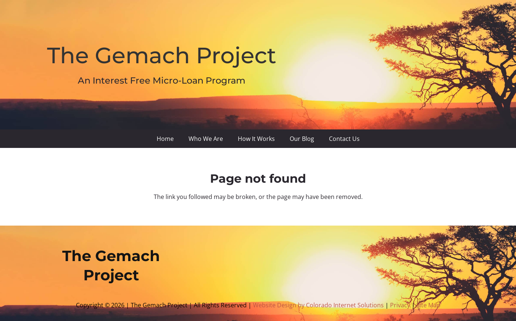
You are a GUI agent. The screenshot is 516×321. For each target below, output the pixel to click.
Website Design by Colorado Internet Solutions (318, 305)
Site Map (428, 305)
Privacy (401, 305)
